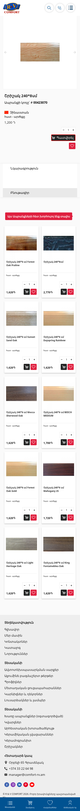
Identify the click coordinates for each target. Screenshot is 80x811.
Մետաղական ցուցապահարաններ (32, 688)
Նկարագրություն (24, 168)
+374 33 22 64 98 (18, 768)
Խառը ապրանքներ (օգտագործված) (33, 716)
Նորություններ (16, 654)
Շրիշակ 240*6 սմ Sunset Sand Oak (20, 338)
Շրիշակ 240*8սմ (53, 261)
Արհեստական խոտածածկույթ (29, 728)
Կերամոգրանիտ (17, 740)
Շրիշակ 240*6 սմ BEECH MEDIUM (58, 414)
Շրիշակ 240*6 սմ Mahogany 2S (54, 489)
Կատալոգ (12, 648)
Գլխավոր (11, 629)
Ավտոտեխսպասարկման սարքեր (31, 670)
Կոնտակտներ (15, 641)
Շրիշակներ (13, 746)
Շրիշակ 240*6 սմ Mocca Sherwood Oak (20, 414)
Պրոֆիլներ (13, 682)
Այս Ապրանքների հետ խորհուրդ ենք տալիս (38, 216)
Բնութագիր (20, 177)
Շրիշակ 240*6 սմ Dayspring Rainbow (54, 338)
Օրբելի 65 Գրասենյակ (24, 762)
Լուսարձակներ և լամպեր (24, 700)
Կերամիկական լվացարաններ (28, 734)
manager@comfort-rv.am (24, 774)
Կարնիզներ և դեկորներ (23, 694)
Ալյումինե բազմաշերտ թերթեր (28, 676)
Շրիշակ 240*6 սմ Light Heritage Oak (19, 564)
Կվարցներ (12, 722)
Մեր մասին (13, 635)
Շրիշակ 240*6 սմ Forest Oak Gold (20, 489)
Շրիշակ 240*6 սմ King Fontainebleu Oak (57, 564)
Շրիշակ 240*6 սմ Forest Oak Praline (20, 263)
